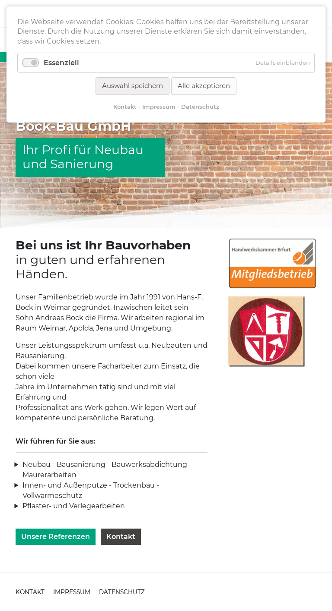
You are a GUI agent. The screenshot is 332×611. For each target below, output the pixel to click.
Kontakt (120, 536)
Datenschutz (200, 106)
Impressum (159, 106)
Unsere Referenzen (55, 536)
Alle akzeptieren (204, 86)
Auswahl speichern (132, 86)
